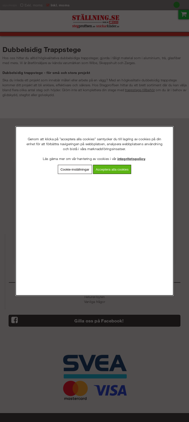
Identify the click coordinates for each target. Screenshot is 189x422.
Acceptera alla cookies (112, 169)
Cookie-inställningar (75, 169)
